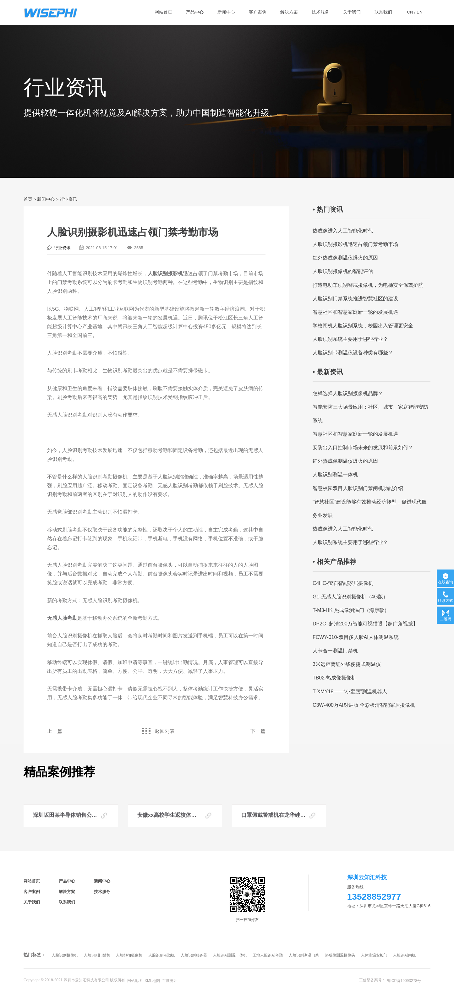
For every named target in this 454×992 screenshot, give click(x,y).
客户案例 (32, 891)
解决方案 (67, 891)
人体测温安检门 (374, 955)
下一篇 (257, 731)
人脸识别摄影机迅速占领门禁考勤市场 (355, 244)
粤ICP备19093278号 (404, 981)
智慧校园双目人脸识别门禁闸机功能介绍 (358, 488)
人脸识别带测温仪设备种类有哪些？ (353, 352)
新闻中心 (46, 199)
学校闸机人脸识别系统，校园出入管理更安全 (363, 325)
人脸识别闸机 (404, 955)
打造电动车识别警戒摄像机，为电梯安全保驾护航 (368, 285)
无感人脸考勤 (62, 618)
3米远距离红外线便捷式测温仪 (347, 664)
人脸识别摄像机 (65, 955)
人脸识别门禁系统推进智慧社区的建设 (355, 298)
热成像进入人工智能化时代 (343, 230)
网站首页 (32, 881)
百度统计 (169, 981)
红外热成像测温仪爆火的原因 (345, 257)
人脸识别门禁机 (97, 955)
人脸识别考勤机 (161, 955)
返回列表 (156, 731)
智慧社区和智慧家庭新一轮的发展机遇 (355, 312)
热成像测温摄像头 (340, 955)
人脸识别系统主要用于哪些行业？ (350, 339)
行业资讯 (68, 199)
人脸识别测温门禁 (304, 955)
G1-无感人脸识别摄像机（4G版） (350, 596)
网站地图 (134, 981)
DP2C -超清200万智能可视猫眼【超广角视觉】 (365, 623)
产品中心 (67, 881)
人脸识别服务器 (194, 955)
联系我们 (67, 902)
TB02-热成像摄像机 (334, 677)
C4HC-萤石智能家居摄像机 (343, 583)
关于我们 (32, 902)
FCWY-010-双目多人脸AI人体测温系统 (356, 637)
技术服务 (102, 891)
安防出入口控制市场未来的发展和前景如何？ (363, 447)
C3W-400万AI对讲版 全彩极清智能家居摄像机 (364, 705)
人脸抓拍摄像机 (129, 955)
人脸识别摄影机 (165, 273)
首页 (28, 199)
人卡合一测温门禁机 (335, 650)
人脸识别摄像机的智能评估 (343, 271)
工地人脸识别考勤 (268, 955)
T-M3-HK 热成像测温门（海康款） (351, 610)
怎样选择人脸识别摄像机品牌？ (348, 393)
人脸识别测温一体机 (335, 474)
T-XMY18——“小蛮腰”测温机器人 (350, 691)
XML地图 (152, 981)
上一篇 (54, 731)
